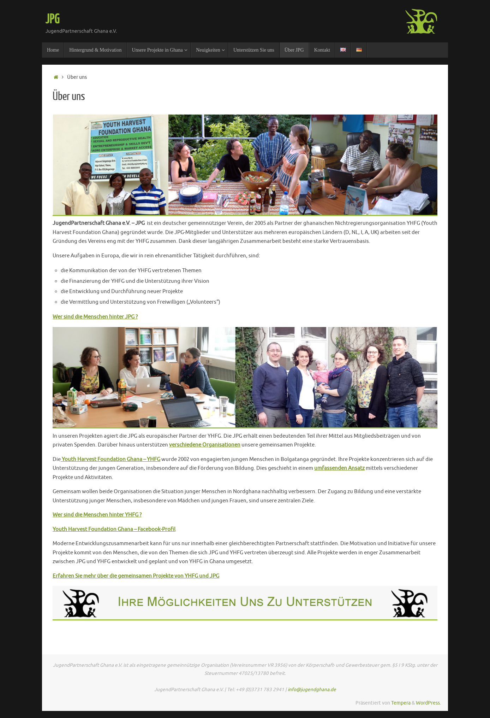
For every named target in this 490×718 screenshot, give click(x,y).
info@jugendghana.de (312, 690)
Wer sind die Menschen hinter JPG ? (95, 317)
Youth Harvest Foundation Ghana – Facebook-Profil (114, 529)
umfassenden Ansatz (339, 468)
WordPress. (428, 703)
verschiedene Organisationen (204, 445)
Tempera (401, 703)
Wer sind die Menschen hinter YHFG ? (97, 515)
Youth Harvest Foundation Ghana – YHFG (110, 459)
